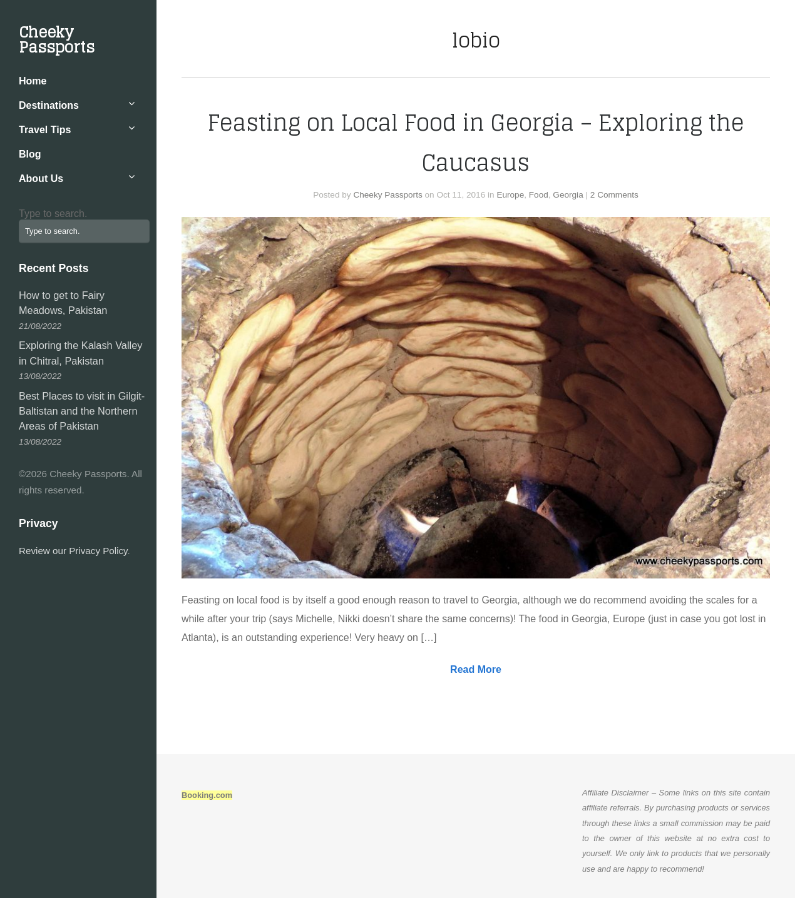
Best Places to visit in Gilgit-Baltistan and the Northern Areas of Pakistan (82, 411)
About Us (41, 178)
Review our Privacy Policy (73, 550)
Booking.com (207, 795)
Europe (510, 194)
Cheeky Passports (57, 40)
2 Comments (614, 194)
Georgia (568, 194)
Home (32, 81)
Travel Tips (45, 129)
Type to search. (53, 213)
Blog (30, 154)
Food (538, 194)
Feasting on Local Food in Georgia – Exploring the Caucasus (476, 143)
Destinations (49, 105)
